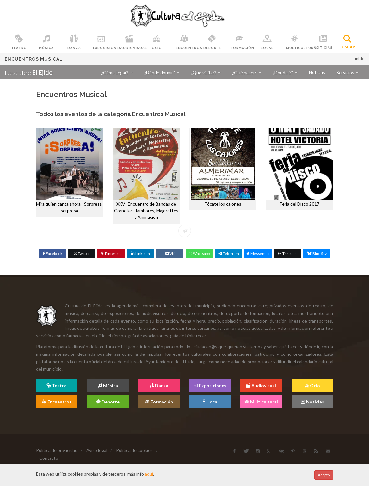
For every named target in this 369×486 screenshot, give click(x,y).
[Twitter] (81, 253)
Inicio (359, 58)
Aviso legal (96, 450)
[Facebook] (52, 253)
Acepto (324, 474)
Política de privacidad (56, 450)
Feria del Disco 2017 (299, 203)
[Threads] (287, 253)
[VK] (169, 253)
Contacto (48, 458)
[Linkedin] (140, 253)
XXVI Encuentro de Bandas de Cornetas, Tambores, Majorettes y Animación (146, 210)
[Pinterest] (111, 253)
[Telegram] (228, 253)
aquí (149, 474)
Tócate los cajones (222, 203)
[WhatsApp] (199, 253)
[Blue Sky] (316, 253)
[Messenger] (258, 253)
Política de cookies (134, 450)
